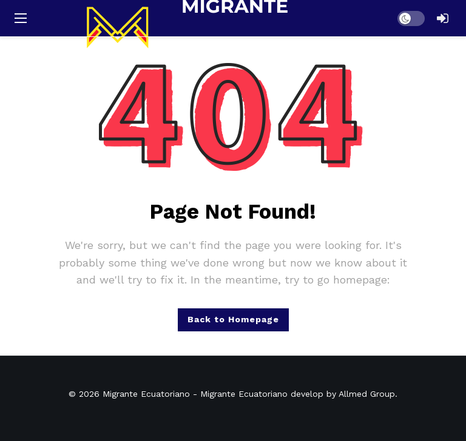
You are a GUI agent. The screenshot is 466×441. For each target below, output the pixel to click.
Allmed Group (367, 394)
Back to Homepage (233, 319)
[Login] (442, 18)
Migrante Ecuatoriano (146, 394)
